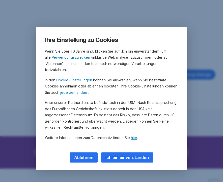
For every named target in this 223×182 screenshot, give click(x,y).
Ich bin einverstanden (127, 157)
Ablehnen (83, 157)
